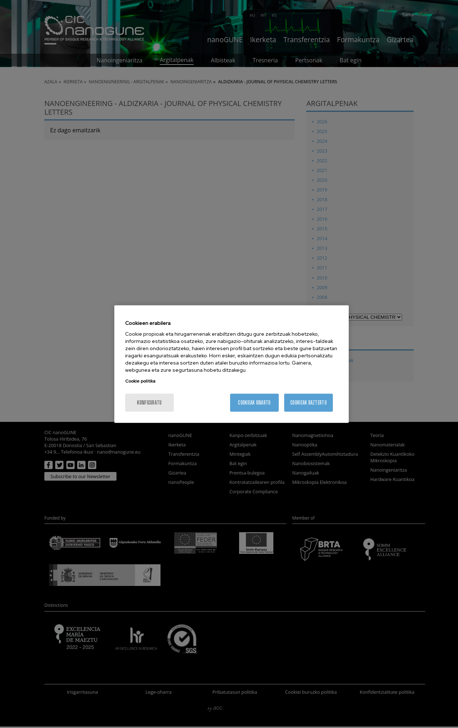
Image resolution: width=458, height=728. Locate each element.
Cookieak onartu (254, 403)
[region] (231, 364)
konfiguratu (149, 403)
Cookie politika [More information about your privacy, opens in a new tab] (140, 381)
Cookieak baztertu (308, 403)
